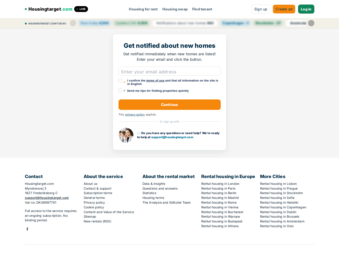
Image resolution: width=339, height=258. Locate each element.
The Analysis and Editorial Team (166, 202)
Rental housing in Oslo (277, 226)
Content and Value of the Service (109, 212)
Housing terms (153, 198)
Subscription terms (98, 193)
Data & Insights (154, 184)
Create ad (284, 9)
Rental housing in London (220, 184)
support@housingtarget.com (172, 137)
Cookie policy (94, 207)
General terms (94, 198)
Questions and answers (160, 188)
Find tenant (202, 9)
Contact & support (97, 188)
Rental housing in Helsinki (279, 202)
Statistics (149, 193)
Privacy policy (94, 202)
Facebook (27, 229)
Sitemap (90, 216)
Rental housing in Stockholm (281, 193)
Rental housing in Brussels (279, 216)
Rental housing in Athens (220, 226)
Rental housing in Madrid (220, 198)
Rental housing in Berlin (219, 193)
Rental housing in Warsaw (220, 216)
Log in (306, 9)
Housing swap (175, 9)
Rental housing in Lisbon (278, 184)
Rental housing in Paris (218, 188)
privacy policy (135, 114)
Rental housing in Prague (279, 188)
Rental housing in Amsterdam (282, 221)
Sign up (260, 9)
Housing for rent (143, 9)
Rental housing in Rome (219, 202)
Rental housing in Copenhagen (283, 207)
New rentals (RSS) (97, 221)
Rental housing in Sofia (277, 198)
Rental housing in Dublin (278, 212)
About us (90, 184)
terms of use (155, 80)
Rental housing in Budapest (222, 221)
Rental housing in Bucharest (222, 212)
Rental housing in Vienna (220, 207)
